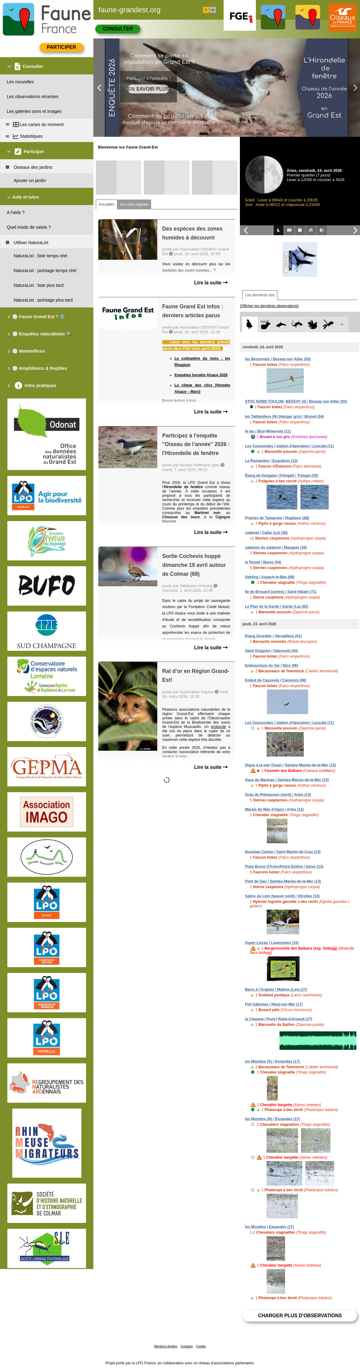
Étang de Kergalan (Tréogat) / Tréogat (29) (281, 475)
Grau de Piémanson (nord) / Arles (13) (278, 795)
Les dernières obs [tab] (259, 295)
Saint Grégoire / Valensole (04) (271, 651)
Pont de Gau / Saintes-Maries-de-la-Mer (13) (283, 881)
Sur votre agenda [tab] (134, 204)
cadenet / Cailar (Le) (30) (266, 533)
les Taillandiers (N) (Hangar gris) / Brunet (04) (284, 416)
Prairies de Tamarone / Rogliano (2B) (277, 518)
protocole (218, 727)
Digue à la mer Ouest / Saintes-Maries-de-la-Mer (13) (290, 765)
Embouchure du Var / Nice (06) (271, 665)
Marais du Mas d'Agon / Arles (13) (274, 809)
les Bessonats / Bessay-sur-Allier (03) (278, 359)
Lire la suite (211, 282)
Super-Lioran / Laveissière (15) (272, 943)
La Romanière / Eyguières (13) (271, 461)
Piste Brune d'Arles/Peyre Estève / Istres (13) (284, 866)
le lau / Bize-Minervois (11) (268, 431)
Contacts (187, 1346)
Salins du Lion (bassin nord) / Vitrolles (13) (282, 896)
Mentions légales (165, 1346)
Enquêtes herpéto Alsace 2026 (201, 375)
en (212, 9)
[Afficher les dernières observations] (269, 306)
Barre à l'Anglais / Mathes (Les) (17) (276, 989)
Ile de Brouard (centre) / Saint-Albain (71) (280, 592)
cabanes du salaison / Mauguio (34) (276, 547)
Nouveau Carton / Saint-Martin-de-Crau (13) (282, 852)
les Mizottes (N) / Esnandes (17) (272, 1119)
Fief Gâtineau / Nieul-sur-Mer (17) (274, 1004)
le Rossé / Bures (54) (263, 562)
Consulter (118, 28)
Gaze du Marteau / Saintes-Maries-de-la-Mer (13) (287, 780)
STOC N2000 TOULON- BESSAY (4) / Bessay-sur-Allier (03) (296, 401)
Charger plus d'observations (300, 1315)
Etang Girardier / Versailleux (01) (273, 636)
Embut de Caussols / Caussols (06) (275, 680)
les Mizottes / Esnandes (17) (269, 1227)
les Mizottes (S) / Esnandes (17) (272, 1061)
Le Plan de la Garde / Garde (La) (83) (276, 606)
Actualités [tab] (107, 204)
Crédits (201, 1346)
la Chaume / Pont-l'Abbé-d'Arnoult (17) (278, 1019)
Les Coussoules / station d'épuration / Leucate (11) (289, 446)
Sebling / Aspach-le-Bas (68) (269, 577)
